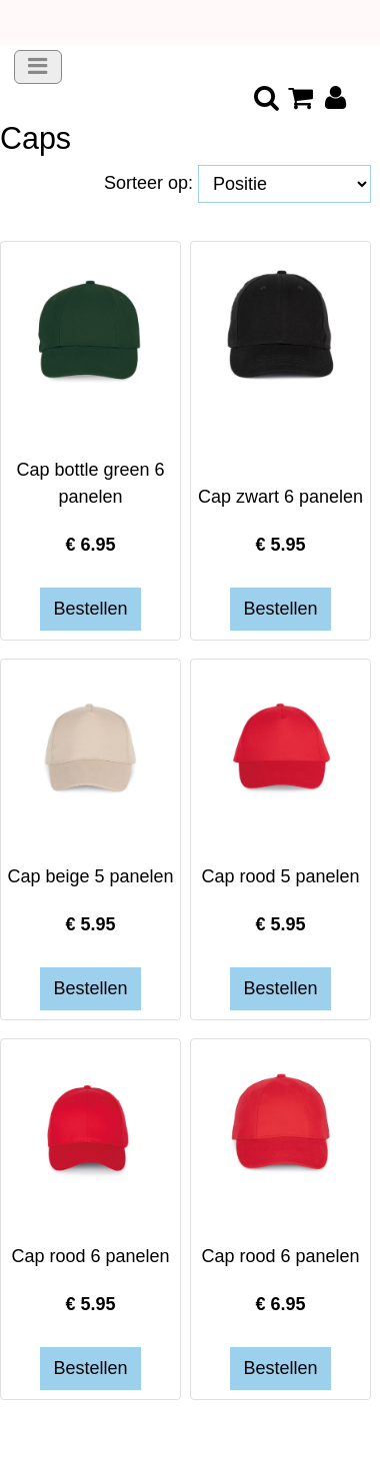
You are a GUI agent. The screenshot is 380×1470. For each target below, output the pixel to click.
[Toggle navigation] (38, 67)
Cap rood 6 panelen (90, 1256)
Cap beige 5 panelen (90, 876)
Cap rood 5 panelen (280, 876)
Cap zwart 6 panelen (280, 497)
